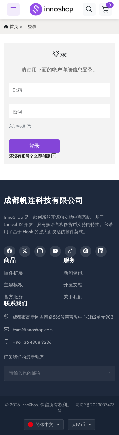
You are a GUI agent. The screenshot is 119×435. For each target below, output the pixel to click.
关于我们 (73, 297)
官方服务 (13, 297)
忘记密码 (20, 126)
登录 (32, 26)
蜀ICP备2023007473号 (85, 408)
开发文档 (73, 285)
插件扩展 (13, 273)
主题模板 (13, 285)
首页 (14, 26)
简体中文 (40, 424)
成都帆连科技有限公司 (43, 200)
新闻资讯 (73, 273)
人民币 (78, 424)
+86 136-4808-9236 (32, 342)
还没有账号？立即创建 (32, 156)
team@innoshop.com (33, 329)
